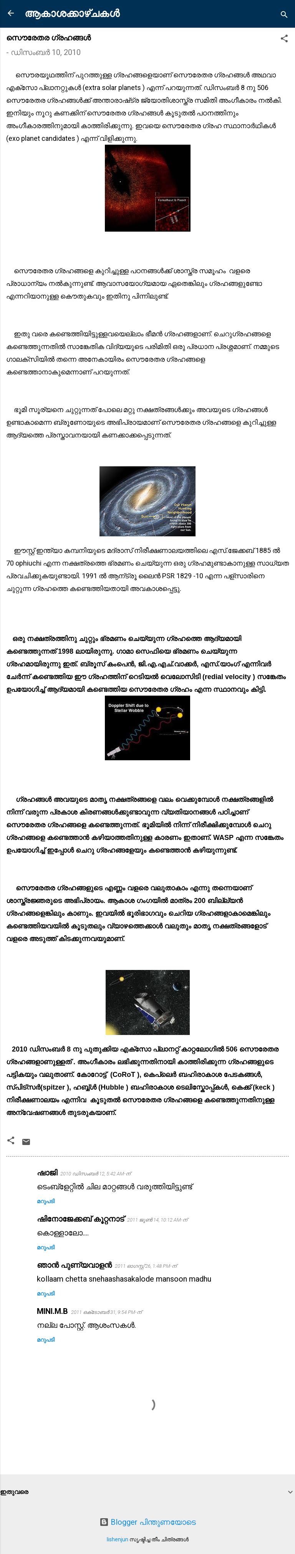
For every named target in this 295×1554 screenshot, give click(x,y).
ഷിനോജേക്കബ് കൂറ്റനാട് (80, 1219)
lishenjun (117, 1539)
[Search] (284, 15)
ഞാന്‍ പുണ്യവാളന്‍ (74, 1265)
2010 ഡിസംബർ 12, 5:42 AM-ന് (95, 1174)
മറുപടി (46, 1201)
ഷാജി (47, 1172)
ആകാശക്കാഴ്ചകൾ (72, 13)
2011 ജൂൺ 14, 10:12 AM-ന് (157, 1220)
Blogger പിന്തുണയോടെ (147, 1522)
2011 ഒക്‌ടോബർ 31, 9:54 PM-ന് (106, 1312)
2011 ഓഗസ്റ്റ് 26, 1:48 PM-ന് (145, 1266)
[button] (284, 39)
